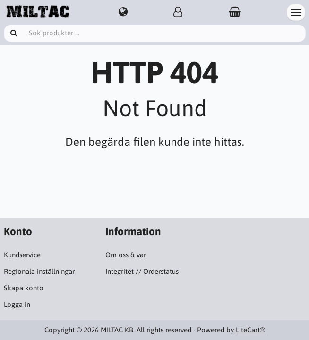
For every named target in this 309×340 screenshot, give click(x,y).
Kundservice (22, 255)
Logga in (17, 304)
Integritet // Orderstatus (142, 271)
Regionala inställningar (39, 271)
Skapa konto (23, 288)
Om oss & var (125, 255)
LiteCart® (250, 330)
